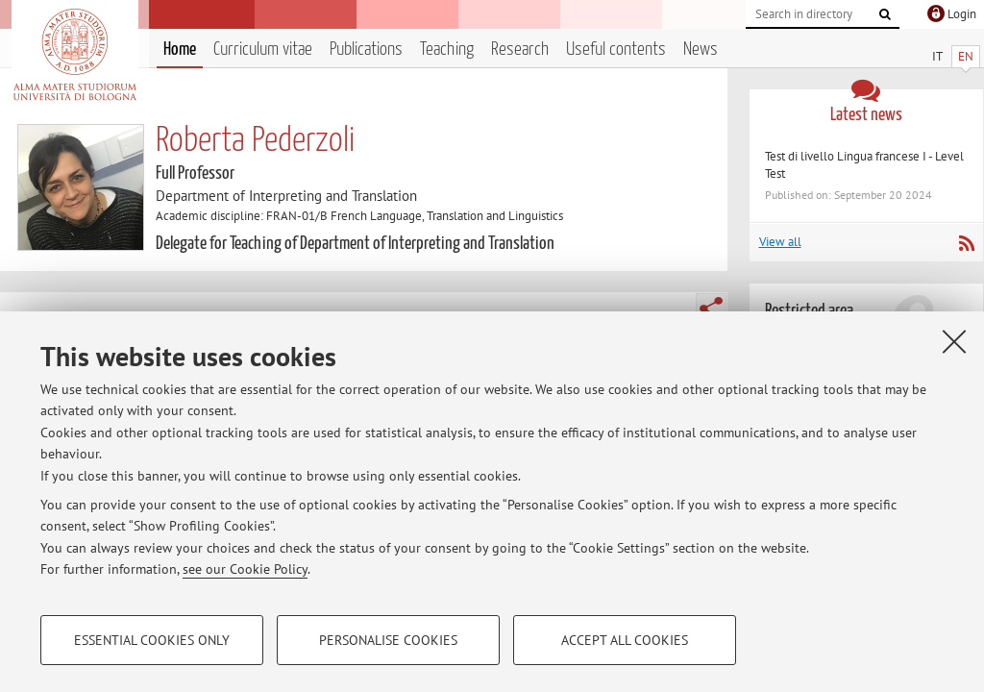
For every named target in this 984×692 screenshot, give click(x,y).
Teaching (447, 49)
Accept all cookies (624, 640)
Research (520, 49)
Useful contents (616, 49)
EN (965, 56)
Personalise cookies (388, 640)
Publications (366, 49)
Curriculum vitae (262, 49)
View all (780, 242)
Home (179, 49)
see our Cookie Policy (245, 569)
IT (937, 56)
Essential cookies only (152, 640)
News (700, 49)
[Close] (954, 341)
